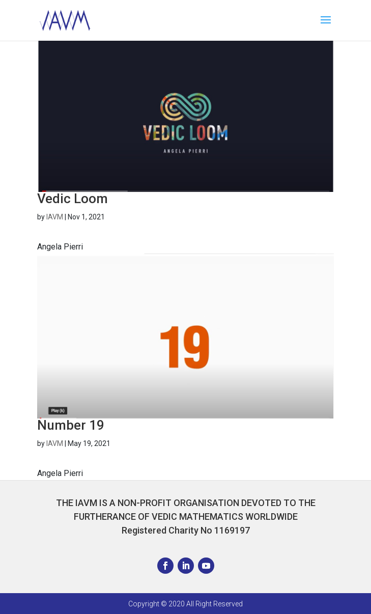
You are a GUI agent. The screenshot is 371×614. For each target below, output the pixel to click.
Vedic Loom (72, 198)
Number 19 (70, 425)
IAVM (54, 217)
